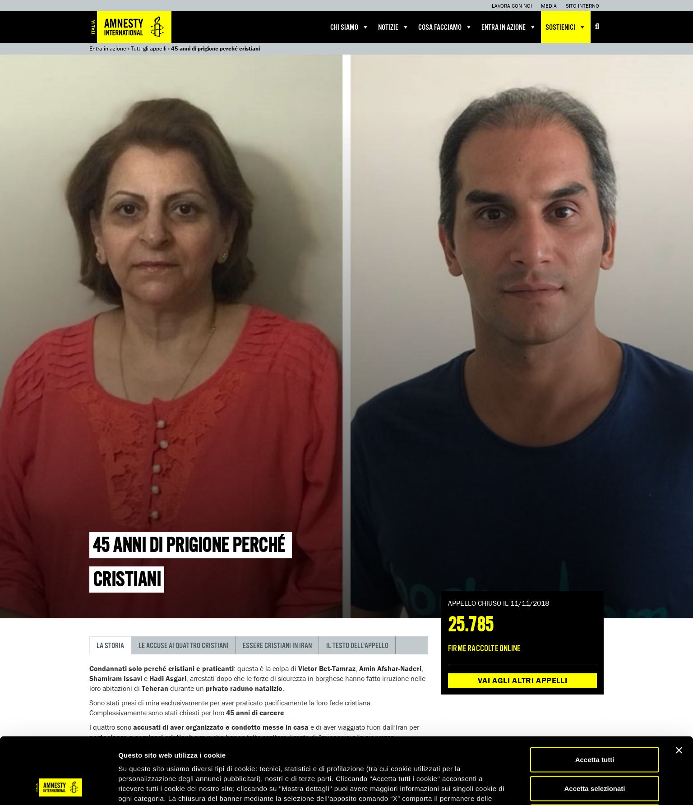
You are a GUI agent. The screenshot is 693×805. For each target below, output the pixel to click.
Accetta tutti (594, 700)
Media (549, 5)
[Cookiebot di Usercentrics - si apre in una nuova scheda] (58, 787)
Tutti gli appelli (148, 48)
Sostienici (565, 27)
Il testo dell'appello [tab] (357, 646)
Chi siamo (349, 27)
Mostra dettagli (474, 787)
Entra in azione (508, 27)
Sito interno (582, 5)
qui (282, 758)
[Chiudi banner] (679, 690)
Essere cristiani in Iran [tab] (277, 646)
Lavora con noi (512, 5)
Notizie (393, 27)
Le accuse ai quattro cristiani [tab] (183, 646)
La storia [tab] (110, 646)
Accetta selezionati (594, 728)
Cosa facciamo (445, 27)
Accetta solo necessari (595, 757)
